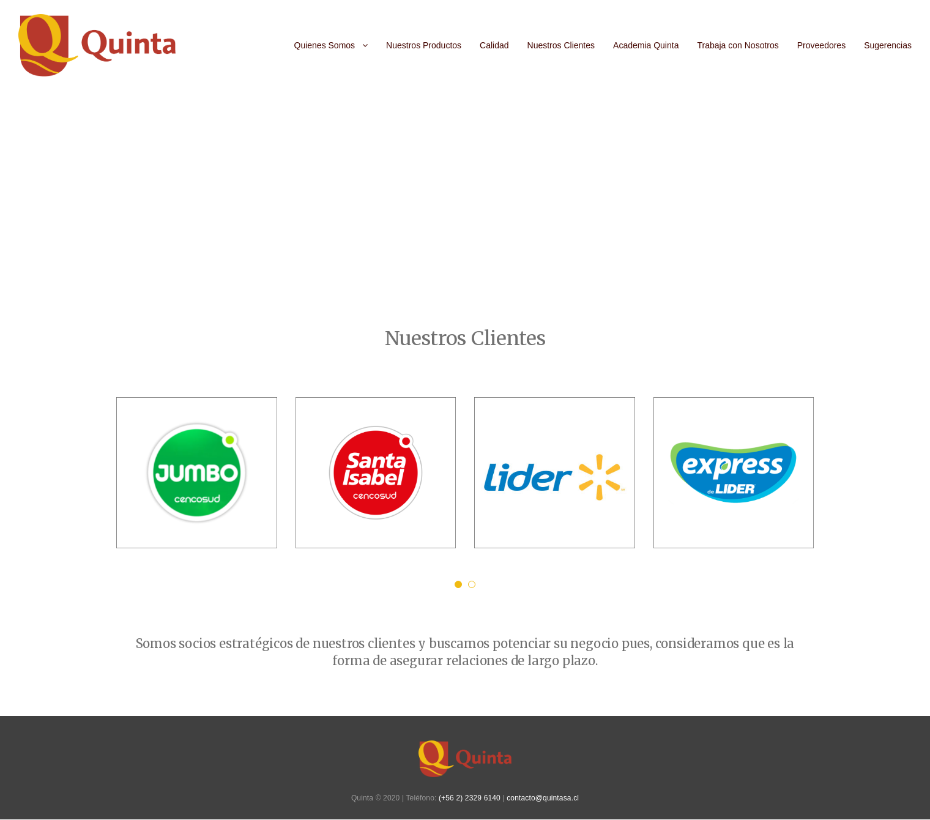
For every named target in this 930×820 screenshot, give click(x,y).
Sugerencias (888, 45)
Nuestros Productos (423, 45)
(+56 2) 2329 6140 (469, 798)
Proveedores (821, 45)
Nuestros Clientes (561, 45)
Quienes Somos (324, 45)
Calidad (494, 45)
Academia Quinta (646, 45)
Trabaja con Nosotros (737, 45)
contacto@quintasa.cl (543, 798)
